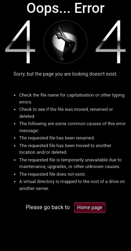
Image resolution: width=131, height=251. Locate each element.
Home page (89, 207)
